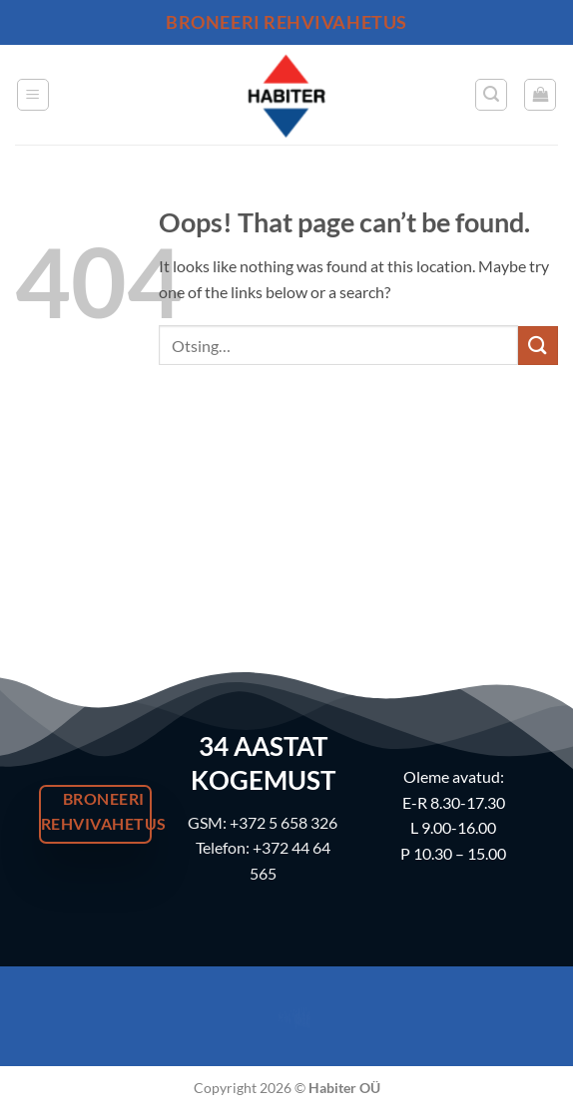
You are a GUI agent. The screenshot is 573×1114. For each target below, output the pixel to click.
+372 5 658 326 (283, 822)
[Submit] (538, 345)
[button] (33, 95)
